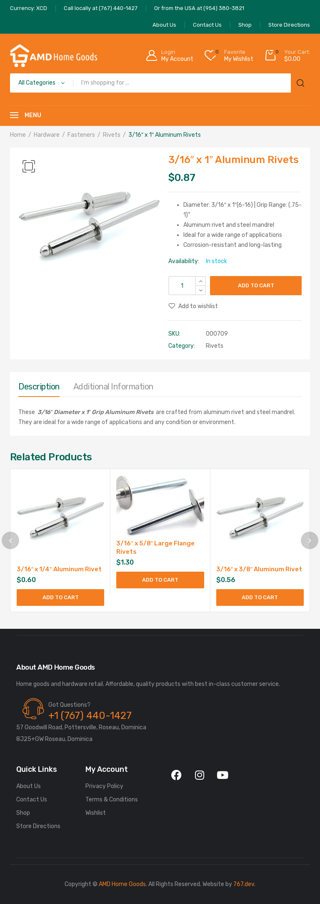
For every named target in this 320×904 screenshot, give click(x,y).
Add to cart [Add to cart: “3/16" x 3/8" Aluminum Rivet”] (260, 597)
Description (39, 387)
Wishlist (95, 812)
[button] (28, 166)
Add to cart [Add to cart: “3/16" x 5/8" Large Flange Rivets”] (160, 580)
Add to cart (256, 285)
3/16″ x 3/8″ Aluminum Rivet (259, 569)
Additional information (113, 387)
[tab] (39, 388)
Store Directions (38, 826)
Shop (23, 812)
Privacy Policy (104, 786)
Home (18, 134)
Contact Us (31, 799)
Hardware (47, 134)
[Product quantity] (187, 285)
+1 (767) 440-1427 (90, 715)
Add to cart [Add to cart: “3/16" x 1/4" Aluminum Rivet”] (60, 597)
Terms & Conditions (111, 799)
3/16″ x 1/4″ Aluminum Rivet (59, 569)
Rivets (111, 134)
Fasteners (81, 134)
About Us (28, 786)
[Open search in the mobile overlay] (160, 83)
